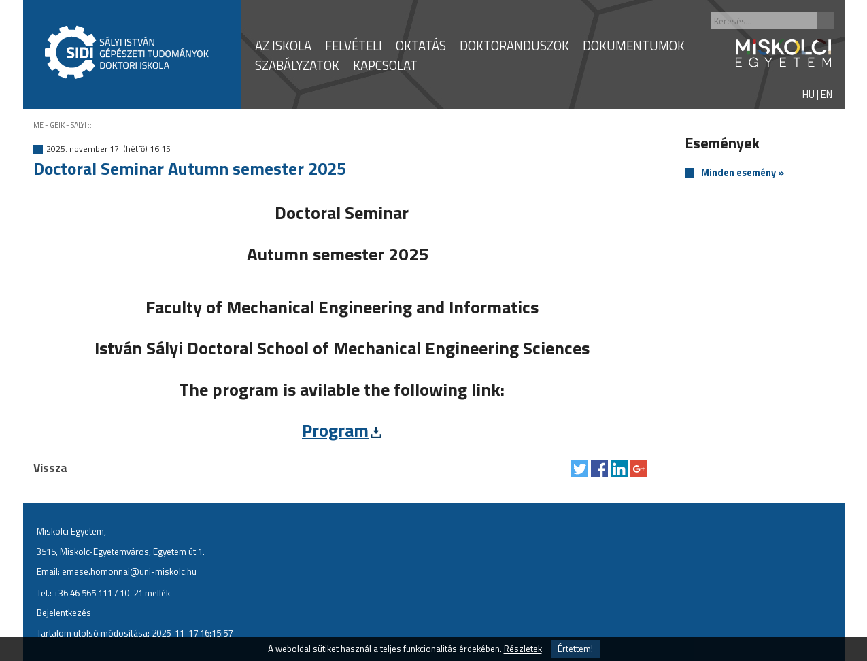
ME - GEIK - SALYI (59, 125)
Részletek (523, 649)
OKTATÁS (421, 45)
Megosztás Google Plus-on (638, 468)
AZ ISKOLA (283, 45)
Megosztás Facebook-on (599, 468)
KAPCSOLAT (385, 65)
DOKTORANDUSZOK (514, 45)
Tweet (579, 468)
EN (826, 94)
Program (335, 430)
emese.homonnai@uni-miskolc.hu (129, 571)
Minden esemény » (742, 173)
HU (808, 94)
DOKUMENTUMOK (634, 45)
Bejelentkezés (64, 613)
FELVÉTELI (353, 45)
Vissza (50, 467)
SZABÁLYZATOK (297, 65)
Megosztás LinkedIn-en (619, 468)
